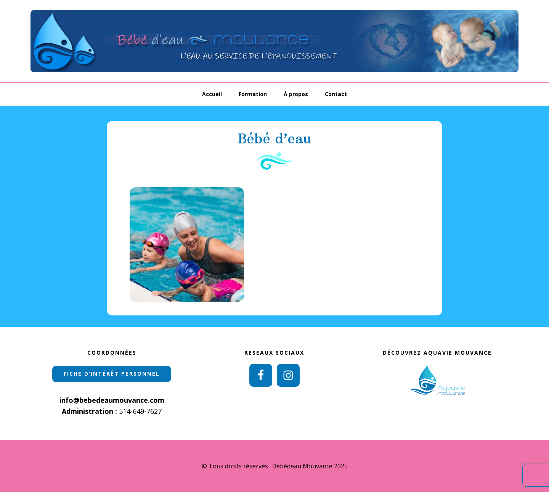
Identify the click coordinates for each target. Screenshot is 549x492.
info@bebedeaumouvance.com (111, 400)
